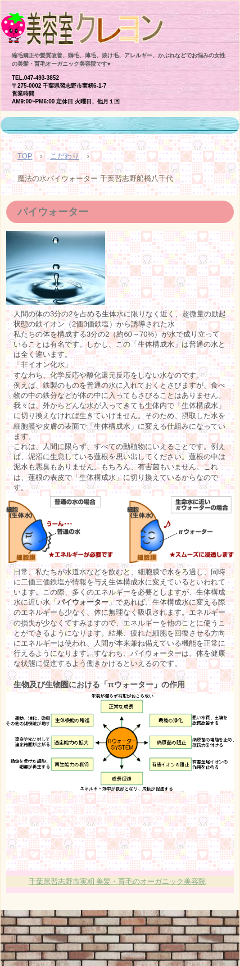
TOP (25, 156)
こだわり (64, 156)
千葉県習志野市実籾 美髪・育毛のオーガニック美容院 (117, 881)
